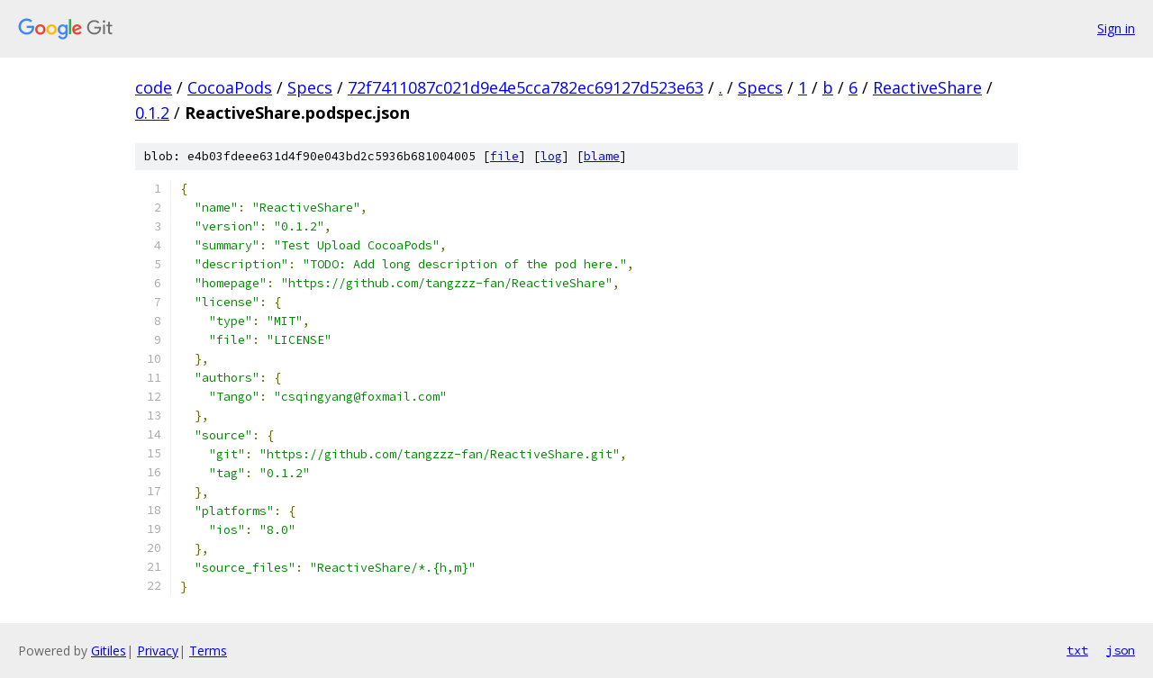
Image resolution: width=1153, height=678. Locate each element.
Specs (309, 87)
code (153, 87)
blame (602, 156)
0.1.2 (152, 112)
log (551, 156)
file (504, 156)
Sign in (1116, 28)
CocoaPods (229, 87)
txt (1077, 650)
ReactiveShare (927, 87)
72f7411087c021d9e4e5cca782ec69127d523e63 (526, 87)
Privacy (157, 650)
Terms (208, 650)
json (1120, 650)
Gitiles (108, 650)
